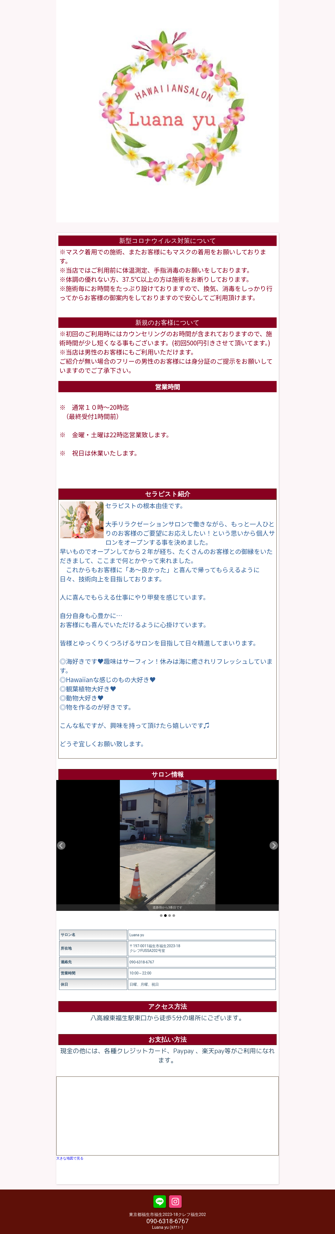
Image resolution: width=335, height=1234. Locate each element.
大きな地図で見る (69, 1158)
